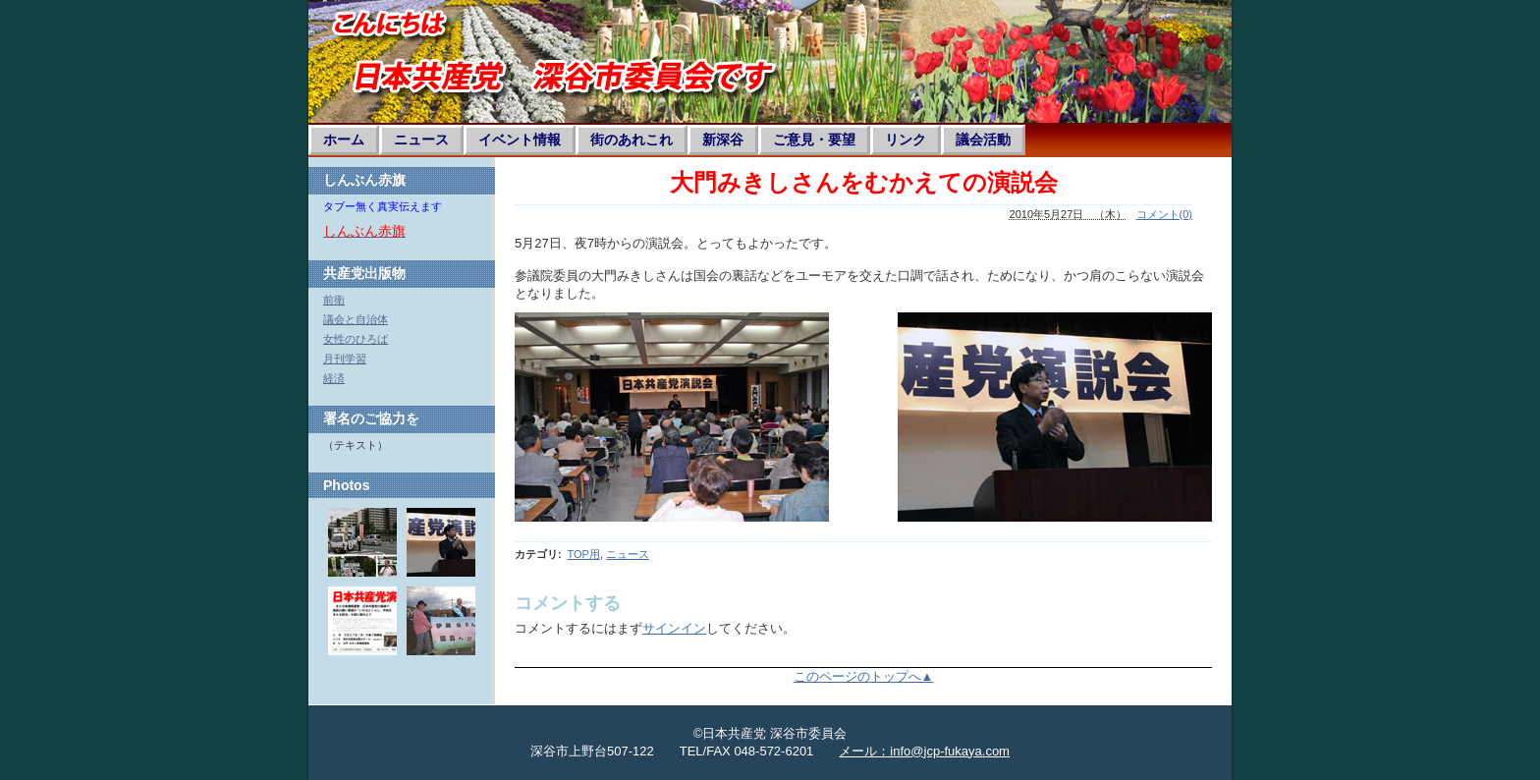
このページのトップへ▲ (864, 676)
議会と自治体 (355, 319)
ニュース (421, 139)
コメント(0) (1164, 214)
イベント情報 (519, 139)
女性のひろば (355, 339)
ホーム (343, 139)
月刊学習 (344, 358)
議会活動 (983, 139)
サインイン (674, 628)
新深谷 (722, 139)
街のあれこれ (631, 139)
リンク (905, 139)
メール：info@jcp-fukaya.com (924, 751)
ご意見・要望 (814, 139)
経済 (334, 378)
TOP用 (583, 554)
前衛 (334, 300)
